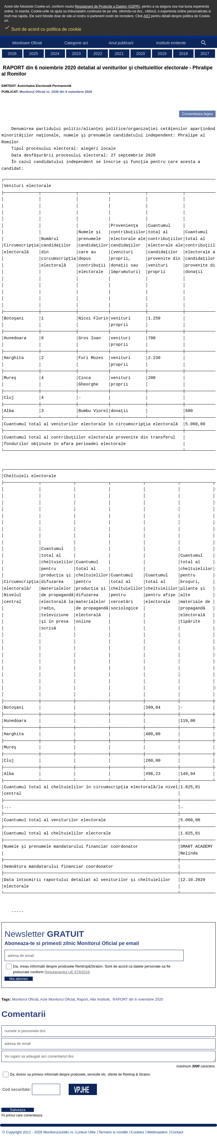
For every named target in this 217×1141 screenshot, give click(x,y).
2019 (162, 53)
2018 (183, 53)
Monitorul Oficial (25, 999)
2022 (98, 53)
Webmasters (157, 1132)
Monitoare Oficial (27, 43)
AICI (147, 16)
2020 (140, 53)
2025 (33, 53)
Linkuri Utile (86, 1132)
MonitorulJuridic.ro (58, 1132)
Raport (82, 999)
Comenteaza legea (197, 114)
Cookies (137, 1132)
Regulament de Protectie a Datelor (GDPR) (107, 6)
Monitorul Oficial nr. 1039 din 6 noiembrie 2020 (55, 91)
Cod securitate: (16, 1089)
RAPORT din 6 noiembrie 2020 (137, 999)
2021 (119, 53)
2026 (12, 53)
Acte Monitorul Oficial (57, 999)
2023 (76, 53)
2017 (205, 53)
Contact (177, 1132)
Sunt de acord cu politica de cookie (42, 27)
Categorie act (76, 43)
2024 (55, 53)
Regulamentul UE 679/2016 (67, 972)
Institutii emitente (171, 43)
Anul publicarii (121, 43)
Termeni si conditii (113, 1132)
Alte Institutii (100, 999)
